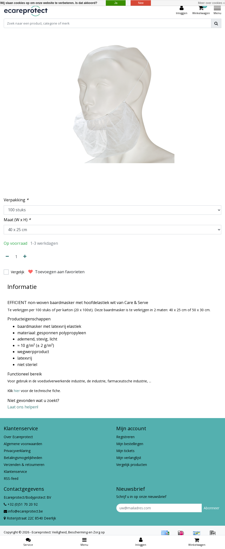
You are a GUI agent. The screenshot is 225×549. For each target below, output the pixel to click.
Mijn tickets (125, 450)
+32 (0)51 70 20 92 (21, 504)
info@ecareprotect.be (23, 511)
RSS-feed (11, 478)
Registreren (125, 436)
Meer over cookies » (211, 3)
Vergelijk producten (131, 464)
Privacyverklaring (17, 450)
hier (17, 390)
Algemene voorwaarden (23, 443)
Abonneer (211, 508)
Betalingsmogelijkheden (23, 457)
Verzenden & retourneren (24, 464)
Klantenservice (15, 471)
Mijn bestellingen (129, 443)
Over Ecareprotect (18, 436)
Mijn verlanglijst (128, 457)
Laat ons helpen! (22, 407)
